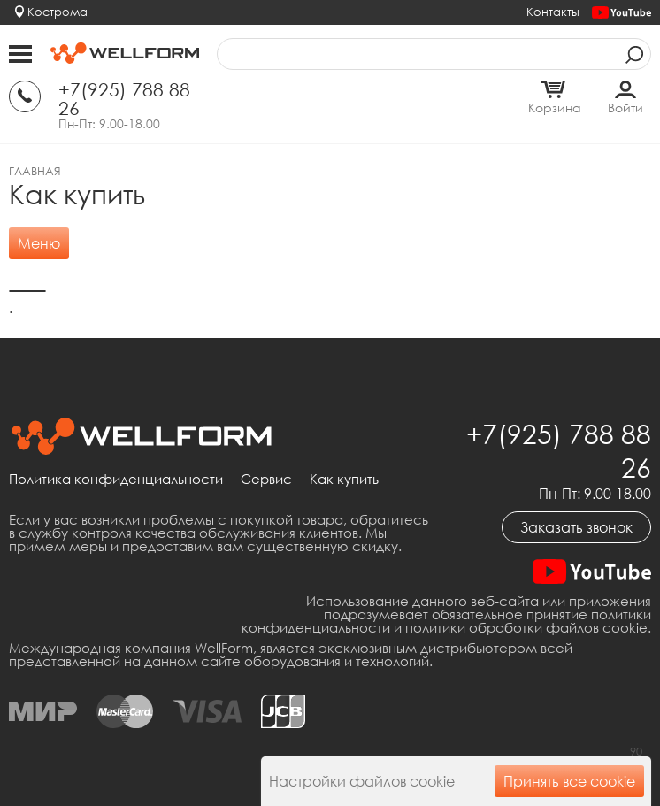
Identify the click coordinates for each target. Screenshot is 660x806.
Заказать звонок (576, 527)
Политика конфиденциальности (116, 479)
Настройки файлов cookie (362, 781)
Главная (35, 171)
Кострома (57, 11)
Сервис (266, 479)
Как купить (344, 479)
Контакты (552, 11)
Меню (39, 243)
